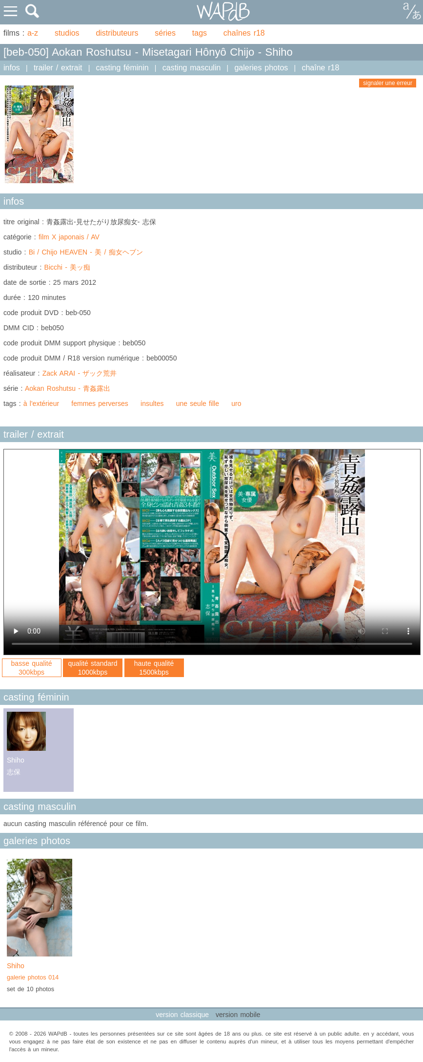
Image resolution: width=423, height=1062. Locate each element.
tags (199, 33)
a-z (32, 33)
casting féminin (122, 68)
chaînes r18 (244, 33)
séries (165, 33)
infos (11, 68)
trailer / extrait (58, 68)
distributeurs (117, 33)
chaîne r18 (320, 68)
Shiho (39, 972)
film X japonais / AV (69, 237)
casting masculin (191, 68)
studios (67, 33)
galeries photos (261, 68)
